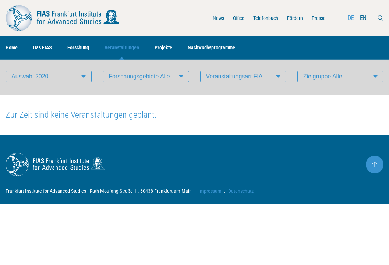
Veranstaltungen (132, 48)
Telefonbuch (258, 17)
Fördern (291, 17)
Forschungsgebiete (139, 79)
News (206, 17)
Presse (318, 17)
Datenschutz (241, 194)
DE (351, 17)
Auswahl (30, 79)
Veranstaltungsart (245, 79)
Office (229, 17)
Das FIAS (46, 48)
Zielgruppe (322, 79)
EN (363, 17)
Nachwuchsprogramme (230, 48)
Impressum (210, 194)
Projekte (177, 48)
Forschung (84, 48)
